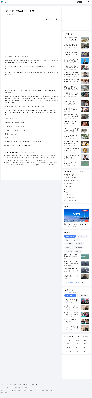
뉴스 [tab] (79, 336)
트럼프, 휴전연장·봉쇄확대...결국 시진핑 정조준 (18, 162)
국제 (84, 344)
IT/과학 (77, 347)
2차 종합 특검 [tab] (79, 244)
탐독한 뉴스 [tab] (83, 295)
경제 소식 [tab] (76, 240)
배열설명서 (85, 351)
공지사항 (25, 385)
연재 (76, 351)
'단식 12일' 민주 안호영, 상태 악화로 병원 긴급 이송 (45, 162)
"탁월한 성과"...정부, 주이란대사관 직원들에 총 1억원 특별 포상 (45, 160)
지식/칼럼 (68, 351)
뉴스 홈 (68, 340)
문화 (68, 347)
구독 (80, 2)
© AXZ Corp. (4, 392)
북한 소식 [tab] (68, 240)
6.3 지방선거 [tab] (69, 244)
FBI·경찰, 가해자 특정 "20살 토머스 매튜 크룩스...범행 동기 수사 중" (18, 155)
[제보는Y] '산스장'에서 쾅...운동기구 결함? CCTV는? (18, 160)
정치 (76, 344)
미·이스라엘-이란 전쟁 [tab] (71, 236)
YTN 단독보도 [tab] (78, 247)
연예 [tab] (83, 336)
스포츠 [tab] (86, 336)
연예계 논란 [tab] (78, 251)
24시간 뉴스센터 (17, 385)
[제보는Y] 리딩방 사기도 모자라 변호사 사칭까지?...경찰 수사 (45, 158)
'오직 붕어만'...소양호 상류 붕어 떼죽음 (44, 165)
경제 (68, 344)
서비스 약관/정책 (32, 385)
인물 (84, 347)
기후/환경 (76, 340)
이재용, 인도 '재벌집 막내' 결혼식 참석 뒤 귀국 (45, 155)
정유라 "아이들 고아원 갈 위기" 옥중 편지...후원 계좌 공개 (18, 165)
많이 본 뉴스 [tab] (70, 295)
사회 (84, 340)
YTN (4, 2)
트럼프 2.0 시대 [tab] (82, 236)
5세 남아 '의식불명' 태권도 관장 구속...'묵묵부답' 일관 (18, 158)
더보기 (76, 282)
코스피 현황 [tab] (69, 251)
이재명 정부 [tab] (69, 247)
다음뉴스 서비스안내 (6, 385)
